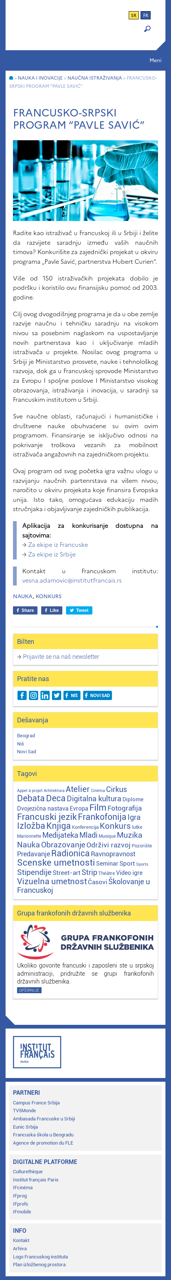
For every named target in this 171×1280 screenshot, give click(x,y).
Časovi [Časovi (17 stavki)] (97, 882)
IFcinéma (23, 1187)
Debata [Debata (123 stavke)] (31, 798)
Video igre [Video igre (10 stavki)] (129, 872)
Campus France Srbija (36, 1103)
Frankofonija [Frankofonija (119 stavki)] (102, 817)
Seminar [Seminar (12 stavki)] (107, 863)
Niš (20, 744)
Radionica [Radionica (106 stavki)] (70, 853)
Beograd (26, 735)
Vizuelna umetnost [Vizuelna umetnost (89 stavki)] (52, 881)
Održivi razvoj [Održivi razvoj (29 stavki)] (108, 845)
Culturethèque (28, 1171)
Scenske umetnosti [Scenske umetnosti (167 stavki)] (56, 862)
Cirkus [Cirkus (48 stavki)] (116, 789)
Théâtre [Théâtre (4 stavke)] (106, 873)
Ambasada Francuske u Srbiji (44, 1119)
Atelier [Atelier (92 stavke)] (78, 789)
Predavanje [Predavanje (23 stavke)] (33, 854)
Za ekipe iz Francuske (58, 544)
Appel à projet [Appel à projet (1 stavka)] (30, 790)
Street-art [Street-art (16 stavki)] (66, 872)
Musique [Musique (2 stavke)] (107, 836)
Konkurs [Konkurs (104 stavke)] (115, 826)
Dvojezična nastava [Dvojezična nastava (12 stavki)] (43, 808)
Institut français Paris (36, 1180)
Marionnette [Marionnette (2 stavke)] (29, 836)
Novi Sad (26, 751)
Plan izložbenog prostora (39, 1264)
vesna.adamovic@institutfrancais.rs (72, 580)
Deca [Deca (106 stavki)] (56, 798)
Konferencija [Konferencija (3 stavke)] (85, 827)
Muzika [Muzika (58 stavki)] (129, 835)
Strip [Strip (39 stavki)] (89, 872)
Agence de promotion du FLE (43, 1143)
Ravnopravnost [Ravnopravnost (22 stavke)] (113, 854)
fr (145, 15)
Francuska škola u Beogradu (43, 1135)
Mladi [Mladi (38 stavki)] (88, 835)
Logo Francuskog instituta (40, 1257)
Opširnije (29, 990)
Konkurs (49, 596)
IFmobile (22, 1212)
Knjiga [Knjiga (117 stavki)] (58, 826)
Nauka (23, 596)
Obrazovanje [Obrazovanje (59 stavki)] (63, 844)
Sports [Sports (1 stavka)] (142, 864)
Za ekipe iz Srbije (52, 554)
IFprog (20, 1196)
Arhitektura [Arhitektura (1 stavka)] (54, 790)
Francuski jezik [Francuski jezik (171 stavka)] (47, 817)
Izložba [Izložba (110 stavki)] (31, 826)
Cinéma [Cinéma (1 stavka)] (98, 790)
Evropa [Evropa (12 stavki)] (79, 808)
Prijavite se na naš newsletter (61, 656)
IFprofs (20, 1204)
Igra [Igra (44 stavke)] (134, 817)
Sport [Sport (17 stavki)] (127, 863)
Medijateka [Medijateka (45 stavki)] (60, 835)
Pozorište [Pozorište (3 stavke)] (142, 845)
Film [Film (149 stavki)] (97, 807)
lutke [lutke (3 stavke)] (137, 827)
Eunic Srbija (25, 1127)
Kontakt (21, 1240)
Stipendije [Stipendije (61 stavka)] (34, 872)
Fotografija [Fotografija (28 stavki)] (125, 808)
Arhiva (20, 1248)
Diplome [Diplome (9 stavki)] (133, 799)
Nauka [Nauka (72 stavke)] (28, 844)
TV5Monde (24, 1110)
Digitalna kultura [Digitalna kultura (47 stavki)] (94, 798)
